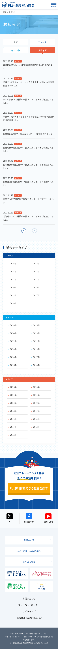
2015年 (35, 418)
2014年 (35, 365)
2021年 (35, 279)
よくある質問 (29, 561)
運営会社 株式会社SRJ (27, 617)
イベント (15, 50)
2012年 (12, 434)
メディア (42, 50)
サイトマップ (29, 611)
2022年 (12, 279)
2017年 (35, 295)
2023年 (35, 271)
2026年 (12, 263)
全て (15, 42)
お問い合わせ (29, 598)
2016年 (12, 303)
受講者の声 (29, 540)
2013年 (35, 426)
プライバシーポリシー (29, 604)
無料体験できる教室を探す (31, 488)
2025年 (35, 263)
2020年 (12, 287)
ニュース (42, 42)
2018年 (12, 295)
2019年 (35, 287)
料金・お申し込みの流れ (29, 550)
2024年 (12, 271)
